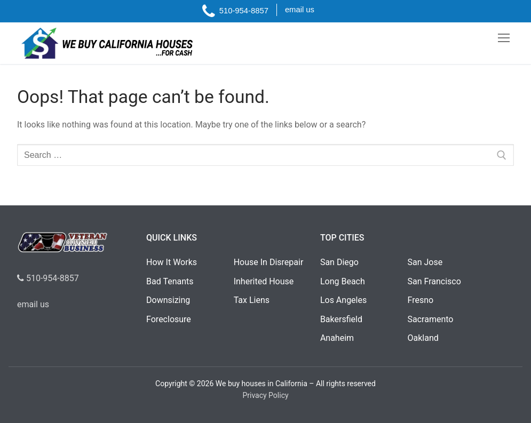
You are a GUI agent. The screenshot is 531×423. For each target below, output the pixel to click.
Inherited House (264, 281)
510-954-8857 (48, 278)
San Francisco (434, 281)
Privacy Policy (265, 395)
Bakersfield (341, 319)
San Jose (425, 262)
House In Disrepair (269, 262)
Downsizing (168, 300)
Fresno (421, 300)
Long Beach (342, 281)
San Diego (339, 262)
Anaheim (337, 338)
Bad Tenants (169, 281)
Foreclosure (168, 319)
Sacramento (431, 319)
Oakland (423, 338)
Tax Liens (252, 300)
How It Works (171, 262)
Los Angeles (343, 300)
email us (33, 304)
